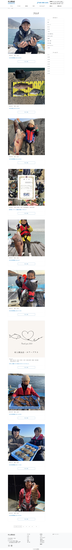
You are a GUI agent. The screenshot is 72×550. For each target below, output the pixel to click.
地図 (14, 538)
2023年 (48, 64)
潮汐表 (41, 544)
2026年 (48, 57)
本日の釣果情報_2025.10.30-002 (16, 515)
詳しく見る (26, 61)
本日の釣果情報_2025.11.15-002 (16, 464)
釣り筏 (18, 207)
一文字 (18, 55)
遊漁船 (33, 360)
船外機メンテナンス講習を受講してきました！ (19, 209)
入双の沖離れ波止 (26, 207)
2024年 (48, 61)
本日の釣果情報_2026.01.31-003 (16, 310)
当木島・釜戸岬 (32, 207)
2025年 (48, 59)
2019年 (48, 73)
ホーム (11, 6)
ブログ (33, 6)
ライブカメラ (42, 542)
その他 (18, 361)
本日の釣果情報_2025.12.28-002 (16, 414)
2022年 (48, 66)
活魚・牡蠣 (49, 40)
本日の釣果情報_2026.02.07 (15, 260)
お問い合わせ (59, 6)
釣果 (14, 55)
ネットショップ (42, 6)
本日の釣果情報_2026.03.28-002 (16, 57)
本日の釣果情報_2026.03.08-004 (16, 159)
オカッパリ (14, 360)
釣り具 (28, 537)
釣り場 (26, 6)
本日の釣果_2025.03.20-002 (15, 108)
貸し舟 (15, 207)
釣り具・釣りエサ (13, 361)
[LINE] (12, 546)
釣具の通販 (36, 360)
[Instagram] (9, 546)
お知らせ (51, 6)
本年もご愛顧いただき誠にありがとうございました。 (20, 363)
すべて (48, 19)
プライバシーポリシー (56, 534)
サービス (19, 6)
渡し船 (28, 539)
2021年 (48, 68)
